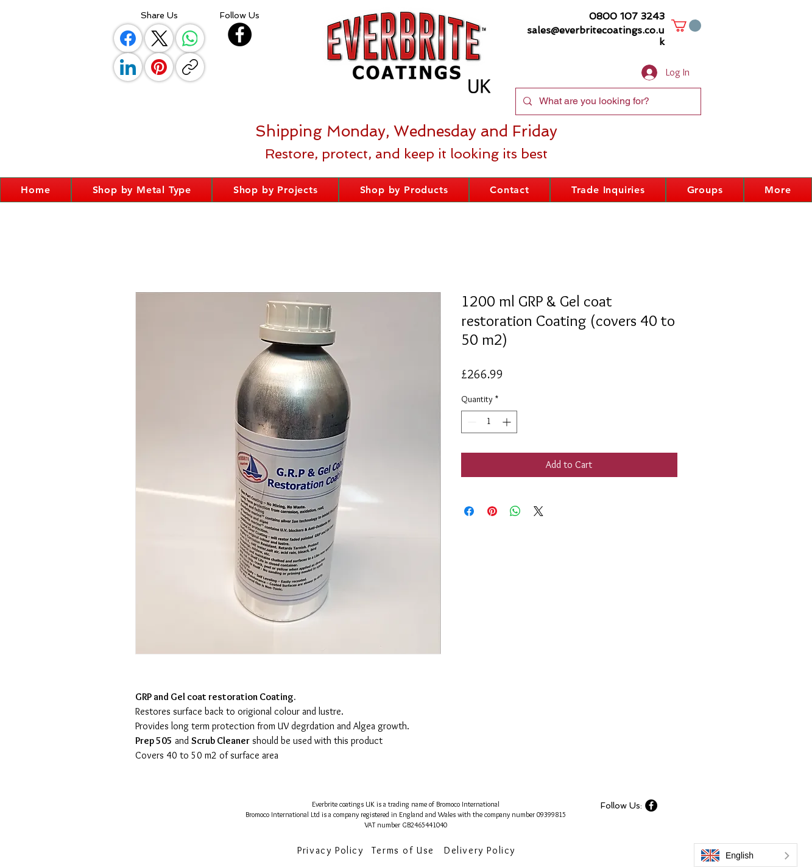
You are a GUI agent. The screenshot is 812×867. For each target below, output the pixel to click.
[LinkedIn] (128, 67)
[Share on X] (538, 511)
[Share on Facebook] (469, 511)
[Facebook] (128, 38)
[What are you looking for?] (607, 101)
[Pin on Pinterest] (492, 511)
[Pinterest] (159, 67)
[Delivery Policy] (481, 850)
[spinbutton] (489, 422)
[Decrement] (470, 422)
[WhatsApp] (190, 38)
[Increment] (507, 422)
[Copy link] (190, 67)
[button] (686, 25)
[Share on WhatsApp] (515, 511)
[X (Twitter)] (159, 38)
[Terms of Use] (404, 850)
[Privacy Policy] (332, 850)
